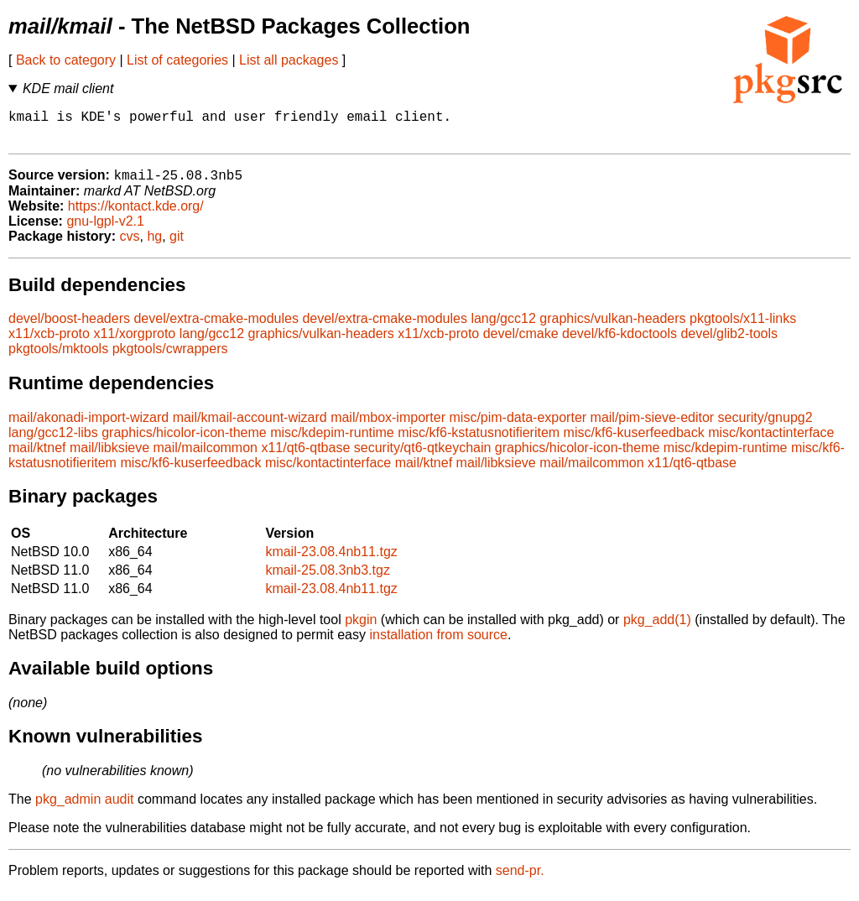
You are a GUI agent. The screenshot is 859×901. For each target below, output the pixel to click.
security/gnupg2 (765, 426)
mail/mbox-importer (388, 426)
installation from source (438, 644)
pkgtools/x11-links (743, 327)
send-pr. (520, 879)
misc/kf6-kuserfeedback (634, 442)
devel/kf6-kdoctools (619, 343)
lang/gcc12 (503, 327)
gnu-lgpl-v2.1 (105, 230)
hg (154, 245)
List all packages (288, 60)
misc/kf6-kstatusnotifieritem (479, 442)
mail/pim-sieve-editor (653, 426)
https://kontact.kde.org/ (136, 215)
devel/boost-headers (69, 327)
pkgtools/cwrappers (170, 358)
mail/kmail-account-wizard (250, 426)
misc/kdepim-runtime (332, 442)
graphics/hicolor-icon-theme (184, 442)
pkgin (361, 629)
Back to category (66, 60)
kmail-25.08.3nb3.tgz (327, 579)
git (176, 245)
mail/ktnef (36, 457)
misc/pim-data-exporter (518, 426)
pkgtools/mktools (58, 358)
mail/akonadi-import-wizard (88, 426)
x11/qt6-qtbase (305, 457)
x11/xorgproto (134, 343)
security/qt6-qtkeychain (423, 457)
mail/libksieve (109, 457)
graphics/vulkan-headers (612, 327)
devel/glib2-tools (729, 343)
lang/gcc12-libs (53, 442)
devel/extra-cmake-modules (216, 327)
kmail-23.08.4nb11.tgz (331, 561)
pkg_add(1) (657, 629)
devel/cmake (521, 343)
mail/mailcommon (206, 457)
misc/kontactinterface (771, 442)
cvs (130, 245)
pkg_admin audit (84, 808)
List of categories (177, 60)
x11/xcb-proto (49, 343)
